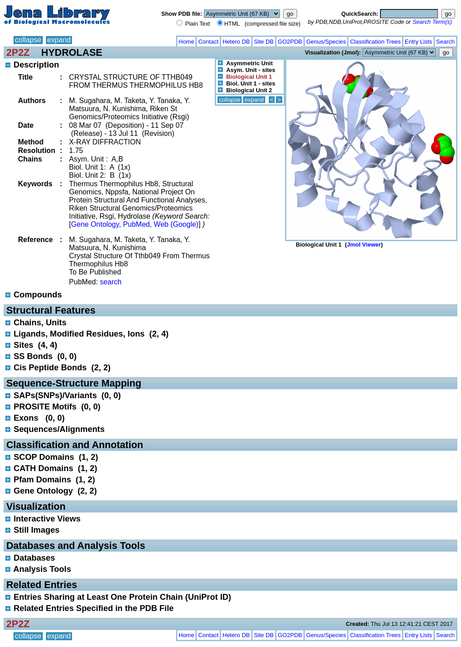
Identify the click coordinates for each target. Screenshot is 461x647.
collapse (28, 40)
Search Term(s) (432, 21)
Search (445, 41)
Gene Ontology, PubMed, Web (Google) (135, 224)
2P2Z (18, 52)
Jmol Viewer (364, 244)
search (111, 282)
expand (59, 40)
